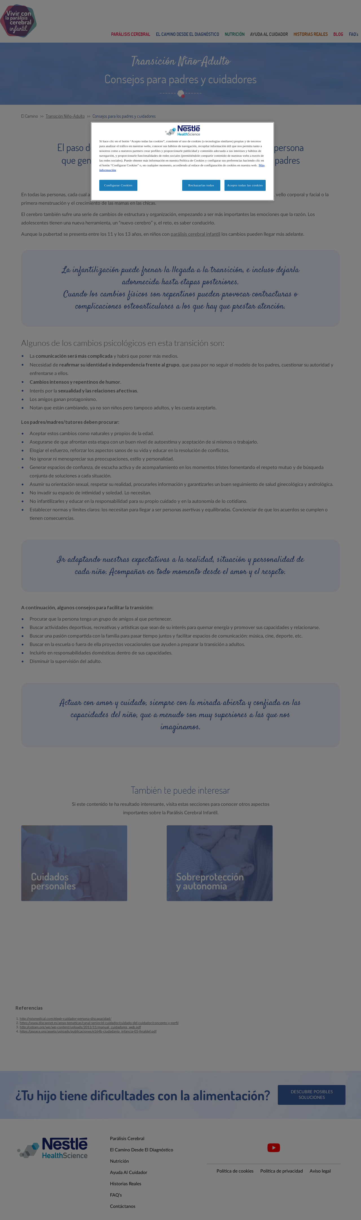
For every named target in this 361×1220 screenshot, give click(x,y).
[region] (182, 161)
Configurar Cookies (118, 185)
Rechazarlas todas (201, 185)
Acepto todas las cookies (245, 185)
